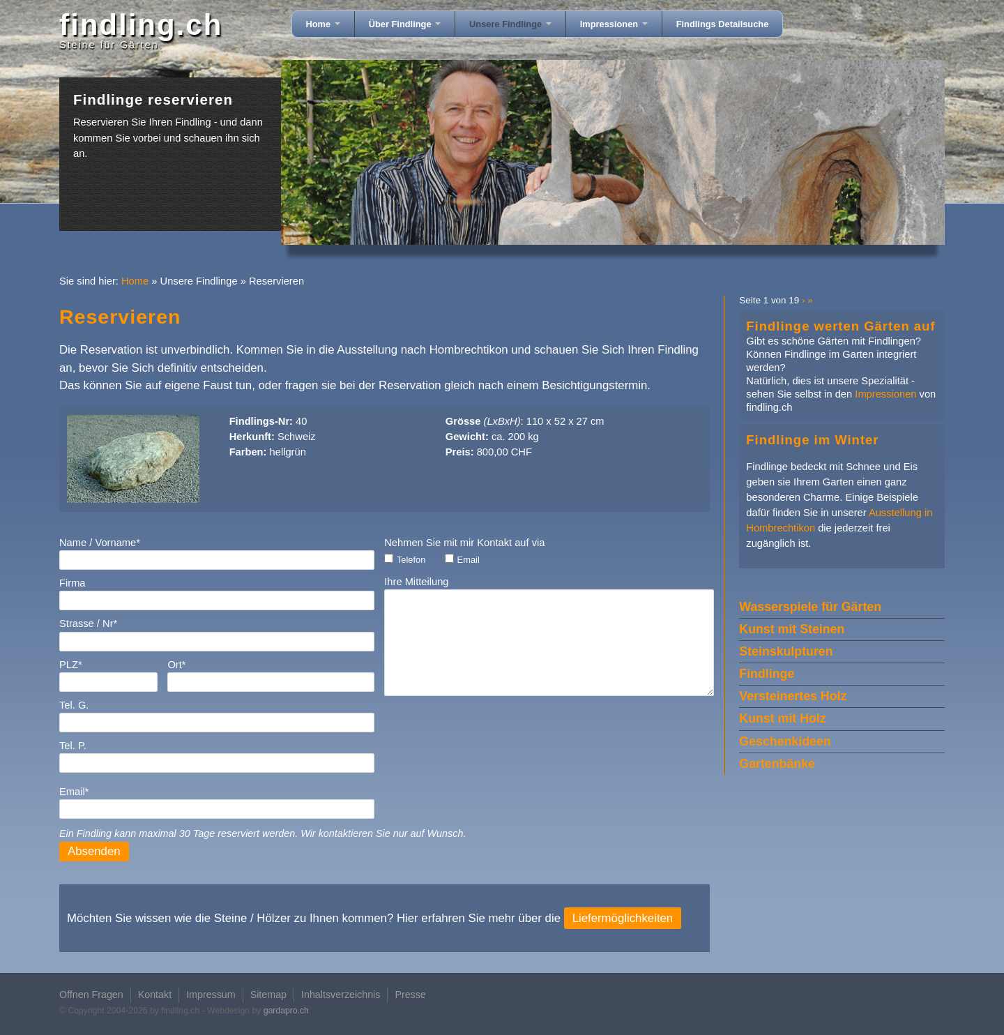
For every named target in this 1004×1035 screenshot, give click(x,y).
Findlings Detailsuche (722, 24)
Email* (74, 791)
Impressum (211, 994)
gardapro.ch (286, 1010)
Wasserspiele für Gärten (810, 607)
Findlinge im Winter (812, 439)
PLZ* (70, 664)
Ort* (176, 664)
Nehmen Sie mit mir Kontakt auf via (464, 542)
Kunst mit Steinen (791, 629)
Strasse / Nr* (88, 623)
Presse (410, 994)
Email (468, 559)
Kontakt (155, 994)
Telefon (411, 559)
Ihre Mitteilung (416, 581)
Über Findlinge (405, 24)
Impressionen (614, 24)
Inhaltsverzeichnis (340, 994)
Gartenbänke (777, 764)
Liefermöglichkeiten (623, 918)
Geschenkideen (784, 741)
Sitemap (268, 994)
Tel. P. (72, 745)
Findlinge (766, 674)
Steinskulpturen (785, 651)
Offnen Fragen (91, 994)
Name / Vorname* (99, 542)
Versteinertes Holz (792, 696)
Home (323, 24)
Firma (72, 583)
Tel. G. (74, 705)
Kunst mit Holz (782, 718)
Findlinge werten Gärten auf (840, 326)
